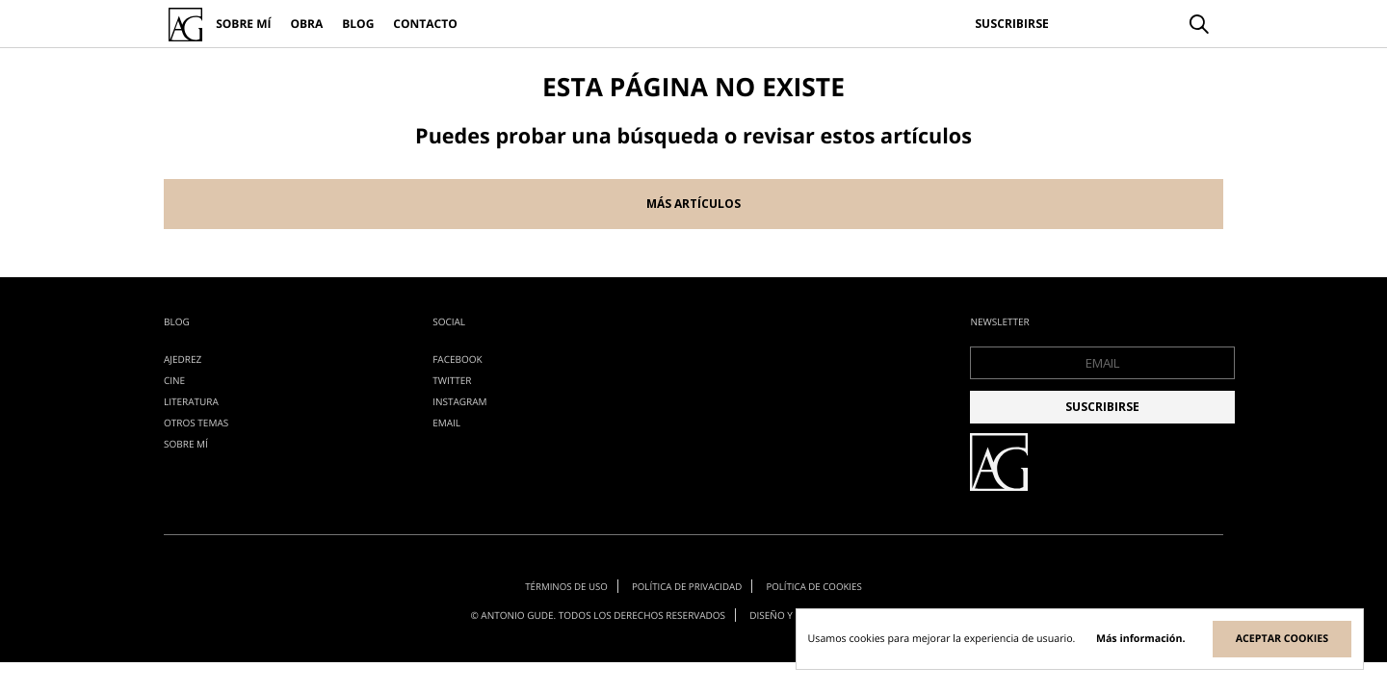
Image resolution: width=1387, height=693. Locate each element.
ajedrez (182, 359)
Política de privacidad (687, 584)
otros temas (196, 422)
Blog (358, 23)
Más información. (1141, 639)
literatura (191, 401)
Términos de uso (562, 584)
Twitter (451, 380)
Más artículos (693, 203)
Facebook (457, 359)
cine (174, 380)
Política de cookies (817, 584)
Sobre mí (243, 23)
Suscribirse (1012, 23)
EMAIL (446, 422)
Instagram (459, 401)
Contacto (425, 23)
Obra (306, 23)
